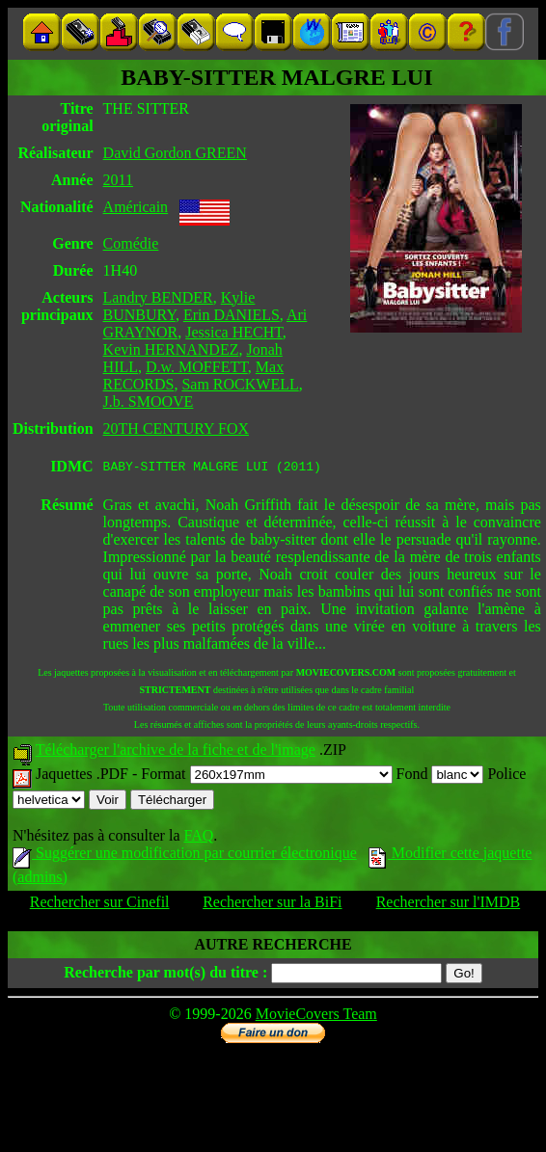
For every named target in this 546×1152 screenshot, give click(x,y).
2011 (118, 180)
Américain (136, 207)
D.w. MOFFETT (197, 367)
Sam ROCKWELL (239, 384)
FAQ (198, 838)
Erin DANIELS (231, 315)
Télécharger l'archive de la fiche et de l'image (175, 752)
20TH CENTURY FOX (176, 428)
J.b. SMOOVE (148, 401)
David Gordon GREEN (175, 153)
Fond (440, 776)
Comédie (131, 243)
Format (266, 776)
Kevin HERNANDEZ (171, 349)
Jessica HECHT (234, 332)
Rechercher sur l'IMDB (448, 905)
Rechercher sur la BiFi (272, 905)
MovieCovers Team (316, 1016)
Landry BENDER (158, 297)
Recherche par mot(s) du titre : (165, 975)
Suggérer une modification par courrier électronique (185, 855)
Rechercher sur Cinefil (100, 905)
